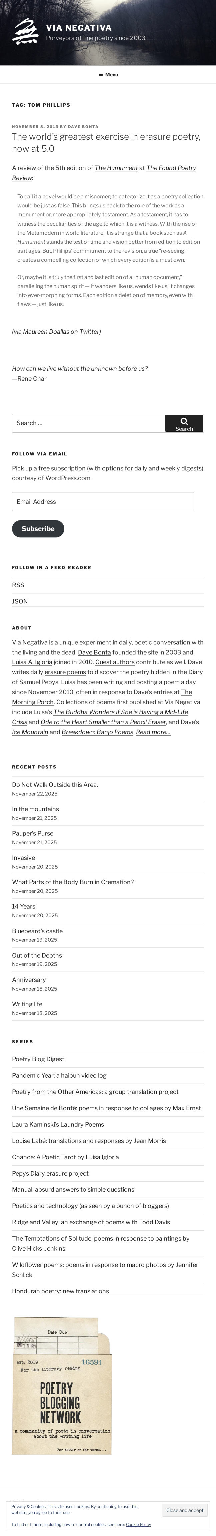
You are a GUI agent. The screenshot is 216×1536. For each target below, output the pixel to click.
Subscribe (38, 528)
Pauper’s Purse (32, 833)
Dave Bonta (83, 126)
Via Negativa (79, 28)
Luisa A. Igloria (32, 661)
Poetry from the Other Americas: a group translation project (95, 1091)
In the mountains (35, 809)
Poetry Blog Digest (38, 1059)
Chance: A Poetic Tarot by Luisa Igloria (65, 1157)
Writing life (27, 1004)
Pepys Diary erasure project (50, 1173)
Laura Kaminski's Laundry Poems (58, 1124)
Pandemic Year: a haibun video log (59, 1075)
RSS (18, 584)
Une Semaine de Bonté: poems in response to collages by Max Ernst (106, 1108)
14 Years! (24, 906)
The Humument (116, 167)
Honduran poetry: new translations (60, 1291)
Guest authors (115, 661)
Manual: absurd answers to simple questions (73, 1189)
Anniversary (29, 979)
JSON (20, 601)
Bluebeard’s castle (37, 931)
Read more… (153, 731)
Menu (108, 74)
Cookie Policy (138, 1524)
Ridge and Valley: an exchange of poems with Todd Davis (91, 1222)
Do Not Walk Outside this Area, (55, 784)
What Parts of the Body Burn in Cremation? (73, 882)
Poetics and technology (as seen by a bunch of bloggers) (90, 1205)
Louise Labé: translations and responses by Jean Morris (89, 1140)
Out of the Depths (37, 955)
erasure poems (65, 671)
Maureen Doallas (46, 331)
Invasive (23, 857)
